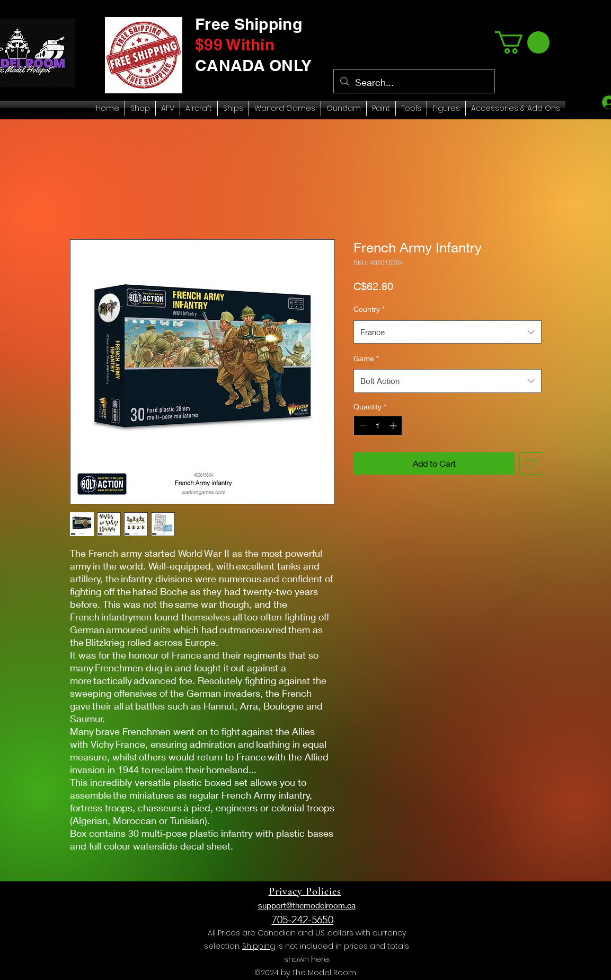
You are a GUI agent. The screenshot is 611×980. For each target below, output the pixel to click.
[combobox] (447, 332)
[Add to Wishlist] (530, 463)
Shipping (258, 946)
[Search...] (413, 82)
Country (369, 308)
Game (366, 358)
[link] (522, 42)
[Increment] (394, 425)
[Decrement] (361, 425)
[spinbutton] (377, 425)
